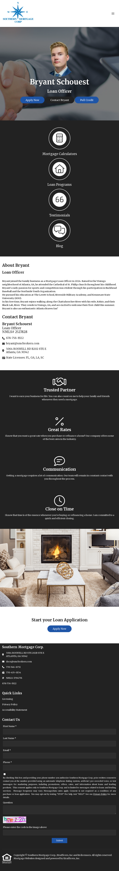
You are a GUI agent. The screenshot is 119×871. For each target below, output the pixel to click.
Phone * (7, 762)
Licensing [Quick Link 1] (7, 699)
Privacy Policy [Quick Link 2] (10, 704)
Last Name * (9, 738)
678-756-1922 (9, 683)
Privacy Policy (100, 794)
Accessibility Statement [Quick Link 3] (14, 709)
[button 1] (59, 141)
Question (8, 802)
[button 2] (59, 172)
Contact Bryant (59, 100)
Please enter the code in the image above (25, 827)
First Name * (10, 726)
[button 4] (59, 233)
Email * (7, 750)
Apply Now (32, 100)
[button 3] (59, 202)
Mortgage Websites (24, 858)
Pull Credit (86, 100)
